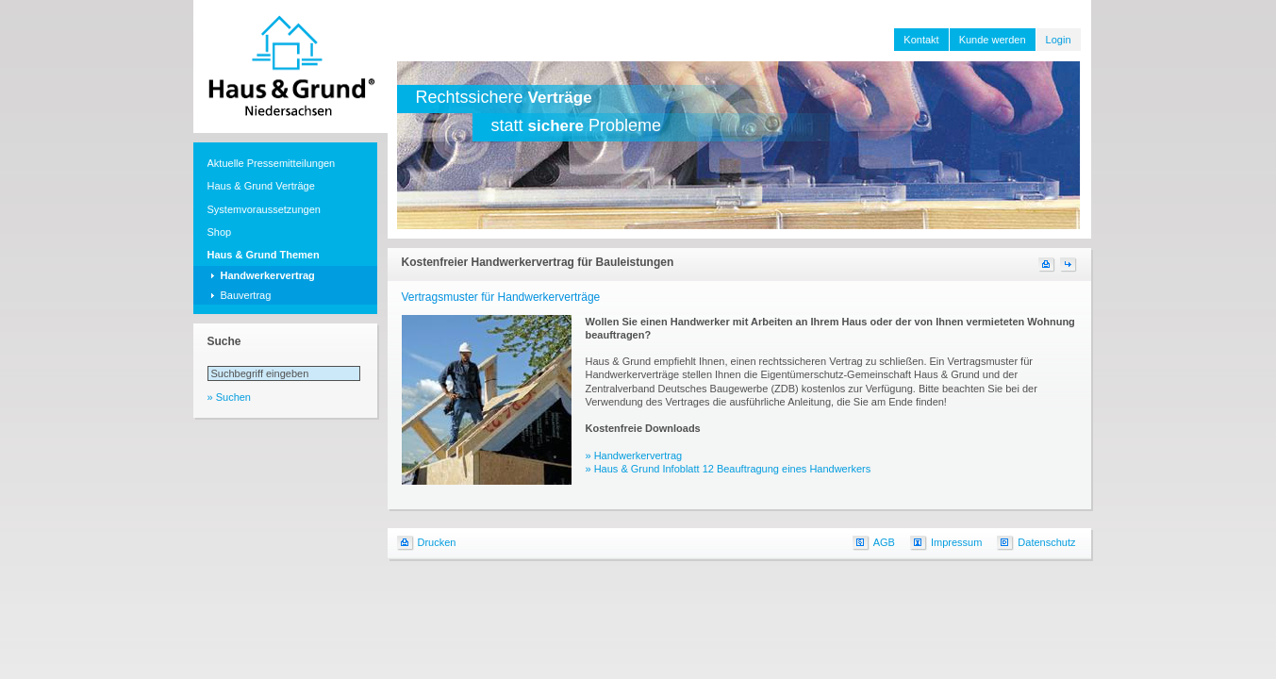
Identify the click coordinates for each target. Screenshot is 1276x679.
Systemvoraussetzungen (264, 209)
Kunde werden (992, 39)
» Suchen (229, 397)
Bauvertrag (246, 295)
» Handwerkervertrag (634, 455)
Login (1058, 39)
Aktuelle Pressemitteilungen (271, 163)
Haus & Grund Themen (263, 254)
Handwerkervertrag (268, 275)
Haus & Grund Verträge (261, 185)
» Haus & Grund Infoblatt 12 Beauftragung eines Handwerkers (728, 468)
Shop (219, 232)
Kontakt (920, 39)
